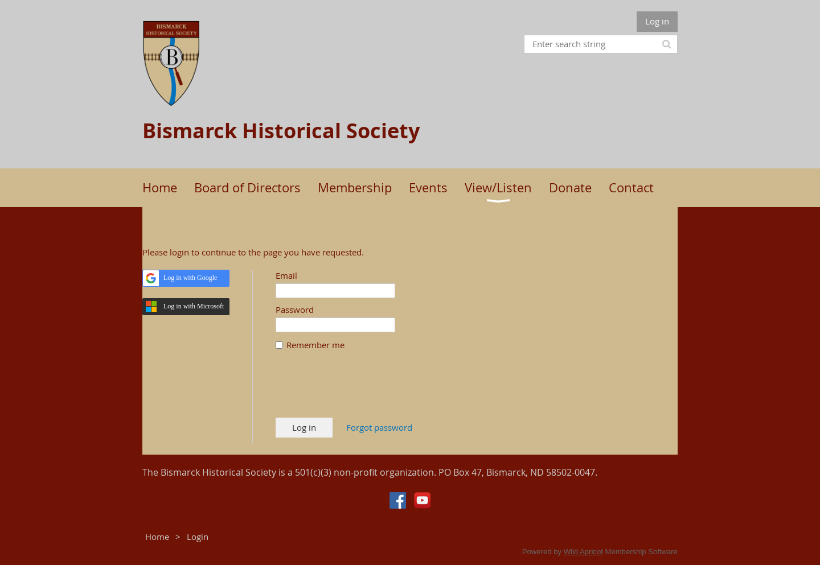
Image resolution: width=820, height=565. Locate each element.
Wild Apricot (583, 551)
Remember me (315, 344)
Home (157, 536)
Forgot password (379, 427)
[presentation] (362, 390)
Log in (657, 21)
